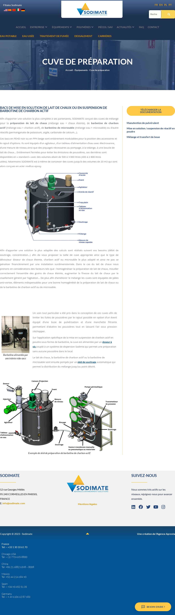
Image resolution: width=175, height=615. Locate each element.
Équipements (63, 27)
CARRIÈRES (57, 35)
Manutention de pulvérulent (143, 122)
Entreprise (40, 27)
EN (161, 4)
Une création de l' (147, 533)
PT (170, 4)
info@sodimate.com (14, 502)
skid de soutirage (87, 361)
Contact (150, 26)
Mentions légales (87, 503)
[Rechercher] (168, 14)
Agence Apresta (166, 533)
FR (156, 4)
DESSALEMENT (36, 35)
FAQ (139, 26)
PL (165, 4)
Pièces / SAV (105, 26)
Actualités (124, 27)
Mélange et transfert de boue (143, 136)
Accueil (24, 26)
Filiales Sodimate (12, 4)
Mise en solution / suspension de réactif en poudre (151, 129)
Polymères (85, 27)
